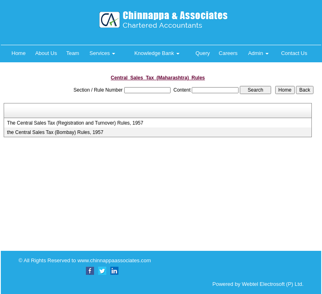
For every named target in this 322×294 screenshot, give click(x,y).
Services (102, 53)
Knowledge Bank (157, 53)
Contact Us (294, 53)
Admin (258, 53)
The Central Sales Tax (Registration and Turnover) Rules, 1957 (75, 123)
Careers (228, 53)
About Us (46, 53)
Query (202, 53)
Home (18, 53)
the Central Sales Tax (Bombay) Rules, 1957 (55, 132)
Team (72, 53)
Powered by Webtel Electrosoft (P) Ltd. (252, 284)
